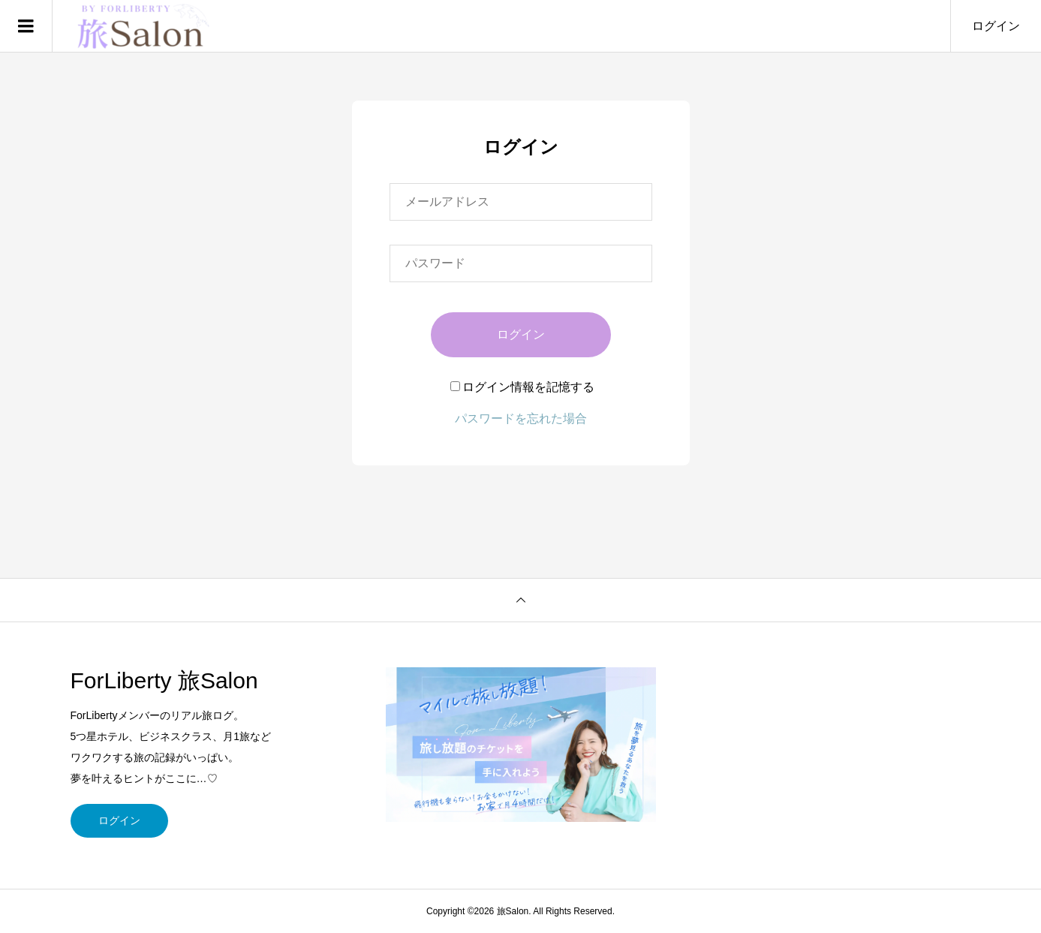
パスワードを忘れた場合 (521, 418)
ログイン (996, 26)
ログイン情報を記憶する (522, 387)
